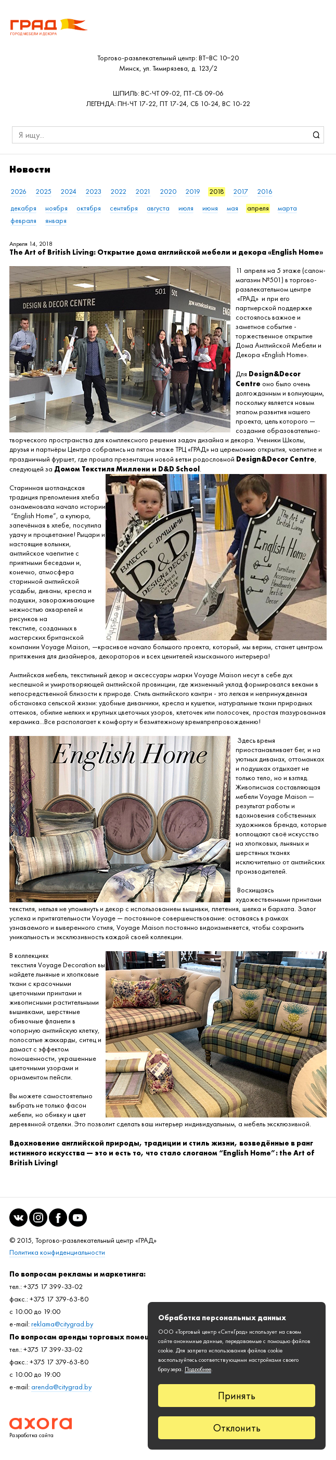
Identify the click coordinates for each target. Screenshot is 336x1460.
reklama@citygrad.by (62, 1324)
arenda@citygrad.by (61, 1387)
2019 (192, 191)
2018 (216, 191)
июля (185, 208)
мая (232, 208)
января (56, 220)
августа (158, 208)
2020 (168, 191)
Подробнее (198, 1369)
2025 (43, 191)
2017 (240, 191)
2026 (18, 191)
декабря (23, 208)
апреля (258, 208)
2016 (265, 191)
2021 (143, 191)
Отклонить (237, 1428)
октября (88, 208)
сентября (124, 208)
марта (287, 208)
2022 (118, 191)
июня (210, 208)
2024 (68, 191)
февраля (23, 220)
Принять (236, 1395)
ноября (56, 208)
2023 (93, 191)
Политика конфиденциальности (57, 1252)
